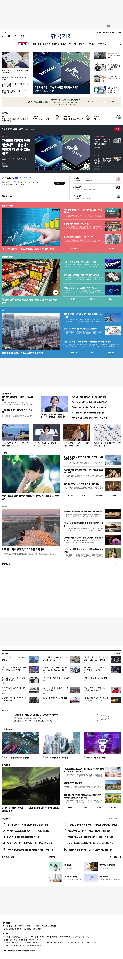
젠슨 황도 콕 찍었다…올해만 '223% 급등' (17, 398)
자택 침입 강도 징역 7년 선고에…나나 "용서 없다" (45, 444)
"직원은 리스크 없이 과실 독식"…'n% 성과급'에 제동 (28, 830)
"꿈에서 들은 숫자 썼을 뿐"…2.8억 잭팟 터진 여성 (107, 444)
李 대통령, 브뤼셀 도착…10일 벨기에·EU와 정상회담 (114, 67)
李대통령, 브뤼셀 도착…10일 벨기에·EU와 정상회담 (14, 678)
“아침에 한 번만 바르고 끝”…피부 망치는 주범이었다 (55, 658)
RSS (48, 937)
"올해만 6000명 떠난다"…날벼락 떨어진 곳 (89, 407)
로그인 (119, 32)
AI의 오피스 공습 (94, 757)
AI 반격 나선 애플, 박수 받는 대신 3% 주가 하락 (13, 689)
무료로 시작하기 (59, 183)
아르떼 (4, 452)
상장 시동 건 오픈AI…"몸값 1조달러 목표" (80, 262)
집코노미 (63, 44)
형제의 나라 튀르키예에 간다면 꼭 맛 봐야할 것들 (82, 511)
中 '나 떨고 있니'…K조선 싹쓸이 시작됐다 (88, 412)
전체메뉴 (103, 44)
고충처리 (21, 926)
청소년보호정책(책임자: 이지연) (81, 937)
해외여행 (99, 807)
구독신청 (13, 926)
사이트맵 (33, 937)
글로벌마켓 (55, 44)
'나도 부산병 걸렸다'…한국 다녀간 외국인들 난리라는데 (15, 444)
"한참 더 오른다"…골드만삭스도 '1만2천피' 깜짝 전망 (28, 248)
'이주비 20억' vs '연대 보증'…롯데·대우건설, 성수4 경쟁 (83, 315)
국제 (70, 44)
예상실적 (73, 299)
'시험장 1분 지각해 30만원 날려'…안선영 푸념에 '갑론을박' (53, 416)
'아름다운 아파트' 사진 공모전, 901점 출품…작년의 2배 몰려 (87, 341)
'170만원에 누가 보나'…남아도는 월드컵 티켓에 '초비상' (90, 830)
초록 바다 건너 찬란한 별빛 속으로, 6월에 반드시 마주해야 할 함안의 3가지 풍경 (82, 796)
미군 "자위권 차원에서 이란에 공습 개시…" (114, 55)
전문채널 (91, 44)
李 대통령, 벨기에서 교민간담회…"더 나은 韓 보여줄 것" (94, 668)
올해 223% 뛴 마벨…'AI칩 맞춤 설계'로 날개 (81, 275)
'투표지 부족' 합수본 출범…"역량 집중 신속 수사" (15, 78)
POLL (4, 710)
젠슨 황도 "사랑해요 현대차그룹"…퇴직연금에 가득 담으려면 (102, 161)
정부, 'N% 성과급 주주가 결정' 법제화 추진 (114, 78)
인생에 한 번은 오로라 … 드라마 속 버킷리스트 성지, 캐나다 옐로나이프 (30, 809)
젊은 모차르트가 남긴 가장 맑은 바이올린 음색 (81, 484)
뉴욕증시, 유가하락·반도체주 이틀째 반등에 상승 (14, 699)
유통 (75, 44)
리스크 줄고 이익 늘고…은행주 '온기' (78, 237)
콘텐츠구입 (17, 937)
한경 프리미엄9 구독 (108, 32)
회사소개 (5, 926)
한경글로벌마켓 (7, 256)
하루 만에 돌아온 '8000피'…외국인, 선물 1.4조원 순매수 (82, 211)
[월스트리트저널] (16, 36)
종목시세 (92, 299)
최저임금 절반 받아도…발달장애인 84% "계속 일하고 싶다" (15, 71)
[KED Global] (23, 36)
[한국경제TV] (10, 36)
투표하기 (103, 715)
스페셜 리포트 (7, 729)
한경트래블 (6, 765)
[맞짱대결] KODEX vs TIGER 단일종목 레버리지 (37, 714)
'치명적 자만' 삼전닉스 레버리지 (43, 119)
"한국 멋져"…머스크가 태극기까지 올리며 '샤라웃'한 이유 (29, 843)
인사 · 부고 (113, 857)
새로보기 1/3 (117, 653)
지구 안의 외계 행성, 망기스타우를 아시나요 (23, 549)
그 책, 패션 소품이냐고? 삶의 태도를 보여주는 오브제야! (83, 550)
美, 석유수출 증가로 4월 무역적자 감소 (55, 699)
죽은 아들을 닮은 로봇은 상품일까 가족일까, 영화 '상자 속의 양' (30, 497)
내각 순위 (97, 119)
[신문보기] (3, 36)
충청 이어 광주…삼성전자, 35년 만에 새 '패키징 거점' (114, 90)
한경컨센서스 (74, 248)
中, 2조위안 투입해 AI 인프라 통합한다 (56, 677)
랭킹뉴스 (5, 818)
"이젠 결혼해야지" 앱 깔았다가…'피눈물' (17, 411)
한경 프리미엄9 (22, 44)
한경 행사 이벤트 (8, 857)
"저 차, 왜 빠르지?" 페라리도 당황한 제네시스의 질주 (83, 524)
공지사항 (52, 857)
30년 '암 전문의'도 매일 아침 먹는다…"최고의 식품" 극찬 (90, 843)
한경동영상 (6, 563)
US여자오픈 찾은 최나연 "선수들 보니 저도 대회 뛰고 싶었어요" (55, 668)
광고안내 (28, 926)
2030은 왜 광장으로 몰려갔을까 (73, 119)
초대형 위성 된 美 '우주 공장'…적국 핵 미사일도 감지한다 (15, 92)
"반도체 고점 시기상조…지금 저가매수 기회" (56, 87)
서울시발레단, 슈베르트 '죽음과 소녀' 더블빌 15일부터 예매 (83, 471)
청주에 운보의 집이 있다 (72, 783)
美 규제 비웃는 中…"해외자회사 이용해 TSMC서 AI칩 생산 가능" (95, 689)
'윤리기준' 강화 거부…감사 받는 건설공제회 (80, 328)
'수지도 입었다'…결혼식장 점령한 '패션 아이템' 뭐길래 (76, 444)
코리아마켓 (46, 44)
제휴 (12, 937)
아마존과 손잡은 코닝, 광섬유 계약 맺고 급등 (80, 288)
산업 (39, 44)
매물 (92, 353)
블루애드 (36, 926)
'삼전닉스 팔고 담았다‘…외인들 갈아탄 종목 (89, 397)
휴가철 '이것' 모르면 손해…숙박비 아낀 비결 (89, 417)
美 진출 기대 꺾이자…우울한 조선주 (77, 224)
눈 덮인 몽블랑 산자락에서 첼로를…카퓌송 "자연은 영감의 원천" (83, 458)
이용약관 (54, 937)
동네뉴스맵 (74, 353)
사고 (119, 857)
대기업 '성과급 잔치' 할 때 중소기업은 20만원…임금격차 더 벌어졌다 (96, 659)
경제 (34, 44)
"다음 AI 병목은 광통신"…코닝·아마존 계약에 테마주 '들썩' (96, 699)
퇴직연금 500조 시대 (55, 757)
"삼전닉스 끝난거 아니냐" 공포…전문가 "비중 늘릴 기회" (90, 849)
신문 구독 (98, 32)
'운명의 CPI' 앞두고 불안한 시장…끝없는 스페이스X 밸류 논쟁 (29, 301)
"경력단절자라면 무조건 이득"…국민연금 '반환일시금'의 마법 (102, 141)
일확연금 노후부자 (99, 136)
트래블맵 (70, 807)
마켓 (111, 248)
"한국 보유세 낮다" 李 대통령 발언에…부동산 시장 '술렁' (90, 837)
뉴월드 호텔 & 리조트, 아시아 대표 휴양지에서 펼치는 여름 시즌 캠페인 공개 (83, 770)
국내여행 (84, 807)
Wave (4, 506)
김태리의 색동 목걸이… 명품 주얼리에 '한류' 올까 (82, 537)
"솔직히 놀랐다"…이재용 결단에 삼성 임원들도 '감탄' (28, 824)
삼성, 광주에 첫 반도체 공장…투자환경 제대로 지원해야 (15, 120)
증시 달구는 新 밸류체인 (15, 757)
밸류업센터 (111, 353)
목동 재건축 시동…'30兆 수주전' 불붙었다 (22, 353)
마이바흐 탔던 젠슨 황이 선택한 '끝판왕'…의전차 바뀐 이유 (30, 849)
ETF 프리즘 (97, 156)
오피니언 (81, 44)
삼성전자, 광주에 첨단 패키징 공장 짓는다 (23, 837)
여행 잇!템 (113, 807)
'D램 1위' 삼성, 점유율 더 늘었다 (95, 677)
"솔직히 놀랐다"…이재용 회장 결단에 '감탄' (89, 402)
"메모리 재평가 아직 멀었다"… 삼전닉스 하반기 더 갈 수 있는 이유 (16, 147)
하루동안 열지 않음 (111, 102)
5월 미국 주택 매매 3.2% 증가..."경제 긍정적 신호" (55, 689)
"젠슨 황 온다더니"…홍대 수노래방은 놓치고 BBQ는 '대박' (14, 668)
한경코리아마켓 (7, 205)
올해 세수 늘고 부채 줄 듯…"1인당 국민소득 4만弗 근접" (15, 85)
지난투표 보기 (103, 720)
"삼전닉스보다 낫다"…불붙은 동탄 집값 (13, 658)
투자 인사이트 (6, 136)
